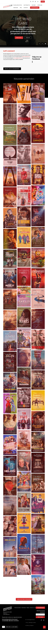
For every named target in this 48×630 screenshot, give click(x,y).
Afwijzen (8, 626)
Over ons (39, 5)
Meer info (19, 37)
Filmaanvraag (34, 7)
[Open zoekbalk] (30, 1)
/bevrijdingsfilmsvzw (18, 58)
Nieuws (34, 5)
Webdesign (30, 622)
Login (42, 1)
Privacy (27, 622)
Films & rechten (17, 5)
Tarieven (15, 7)
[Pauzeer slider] (45, 43)
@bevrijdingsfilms (26, 56)
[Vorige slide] (39, 43)
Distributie (27, 5)
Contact (26, 7)
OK (3, 626)
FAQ (21, 7)
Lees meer (14, 626)
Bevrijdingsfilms (39, 62)
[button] (44, 627)
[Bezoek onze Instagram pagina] (35, 1)
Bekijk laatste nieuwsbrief (12, 68)
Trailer (28, 37)
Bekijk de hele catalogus (24, 599)
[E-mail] (40, 614)
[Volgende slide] (42, 43)
